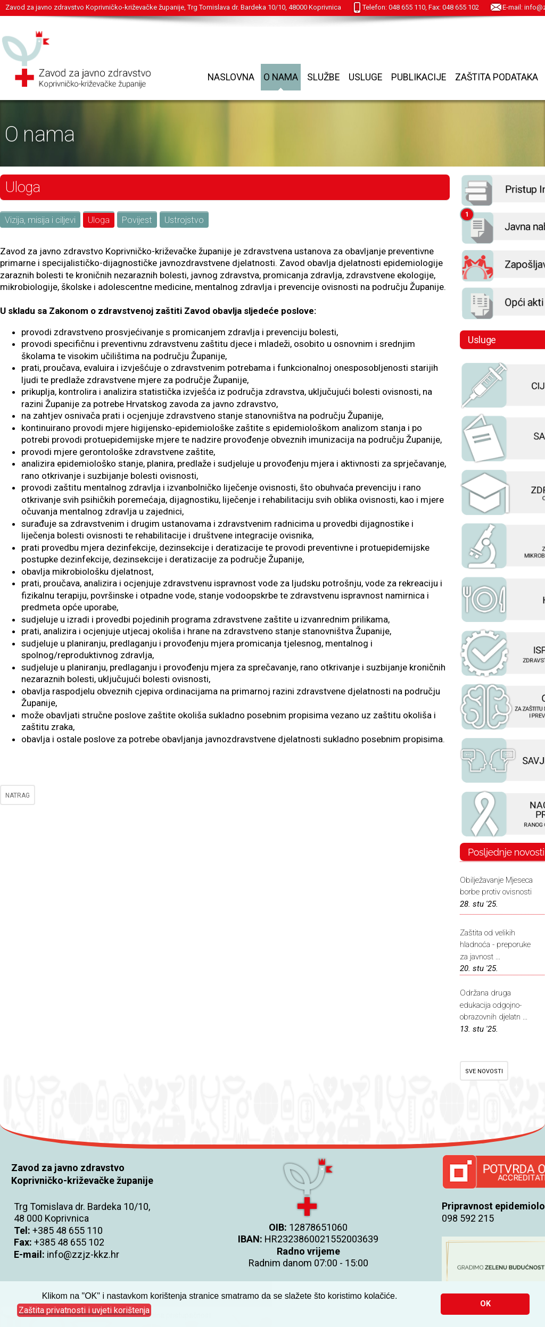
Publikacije (418, 77)
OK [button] (485, 1303)
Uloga (99, 220)
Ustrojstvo (184, 220)
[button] (84, 1310)
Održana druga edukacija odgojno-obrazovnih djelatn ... (493, 1005)
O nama (280, 77)
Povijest (137, 220)
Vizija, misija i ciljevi (40, 220)
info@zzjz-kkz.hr (83, 1254)
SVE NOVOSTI (484, 1071)
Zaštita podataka (496, 77)
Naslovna (231, 77)
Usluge (365, 77)
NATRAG (17, 795)
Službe (323, 77)
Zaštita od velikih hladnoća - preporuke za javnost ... (495, 944)
